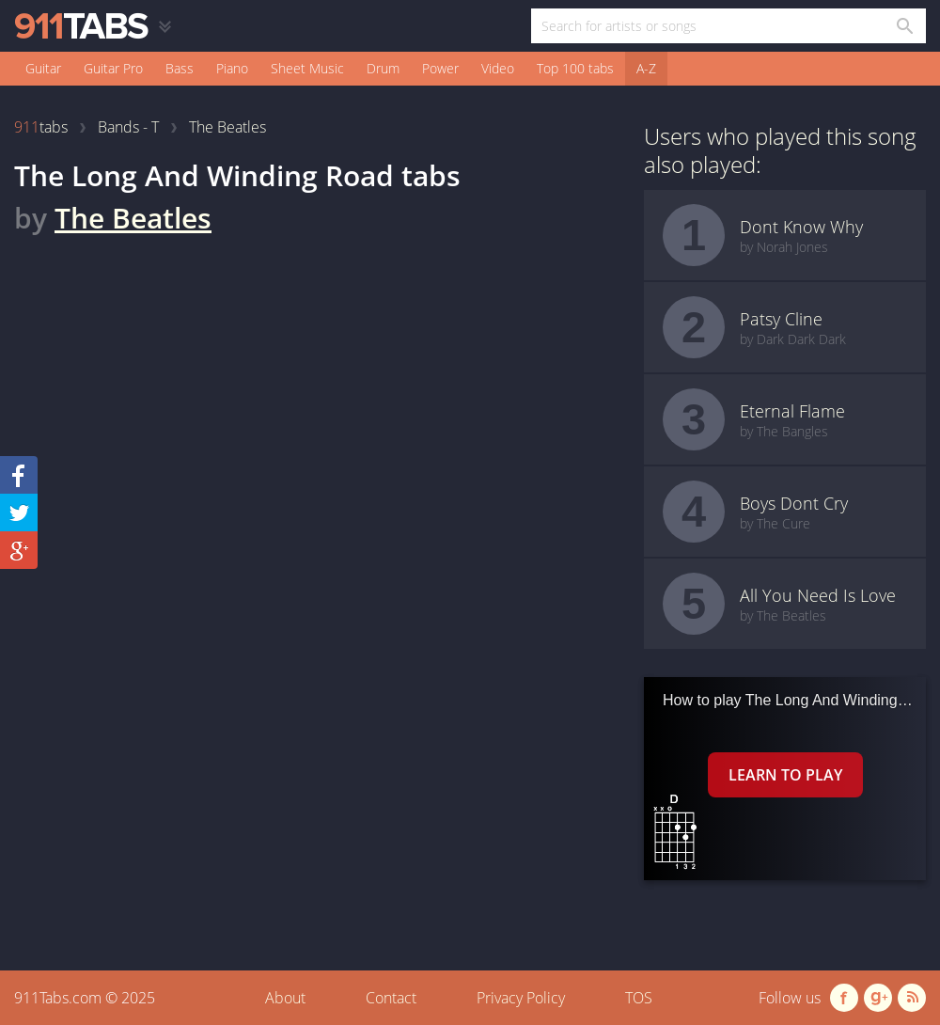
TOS (638, 997)
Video (497, 68)
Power (440, 68)
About (285, 997)
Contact (391, 997)
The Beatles (133, 217)
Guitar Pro (113, 68)
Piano (232, 68)
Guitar (43, 68)
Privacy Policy (521, 997)
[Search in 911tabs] (904, 25)
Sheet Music (307, 68)
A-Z (646, 68)
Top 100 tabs (575, 68)
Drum (383, 68)
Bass (179, 68)
